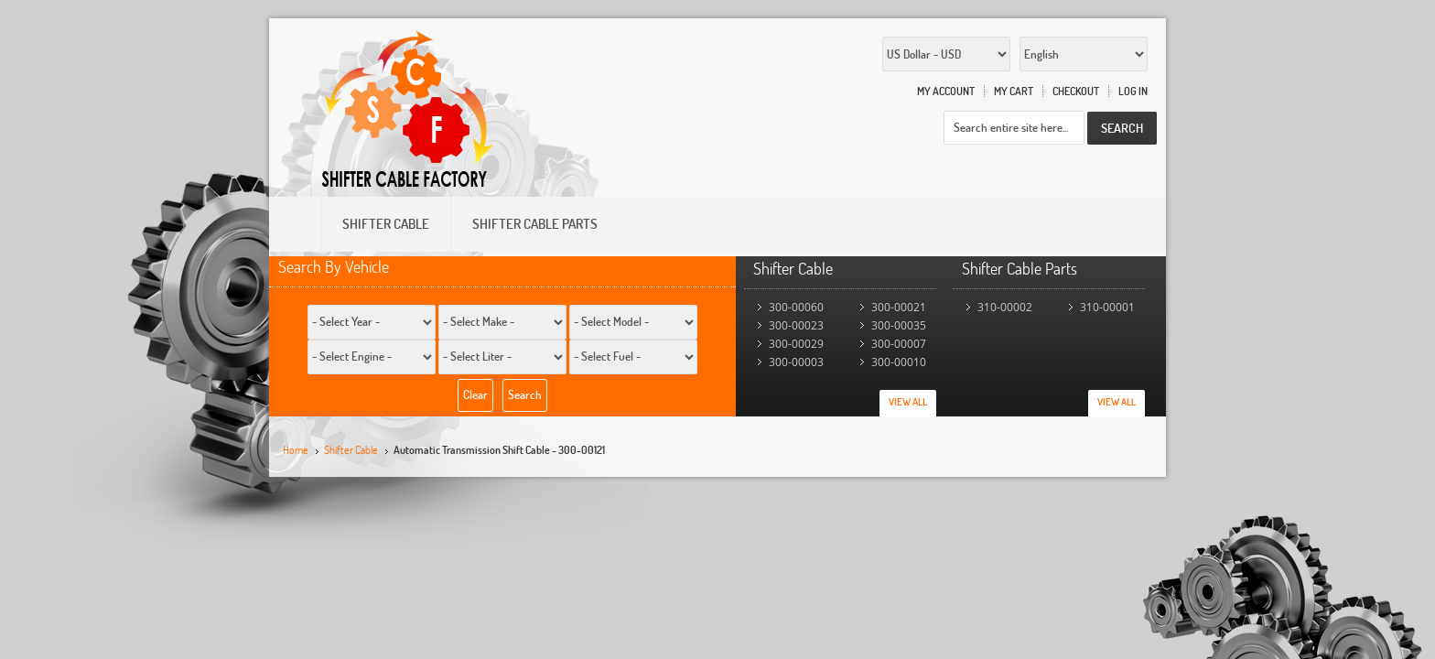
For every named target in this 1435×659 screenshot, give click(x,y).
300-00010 (898, 362)
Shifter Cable (351, 450)
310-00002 (1004, 307)
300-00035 (898, 325)
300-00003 (796, 362)
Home (295, 450)
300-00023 (796, 325)
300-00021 (898, 307)
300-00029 (796, 343)
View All (908, 401)
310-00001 (1107, 307)
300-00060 (796, 307)
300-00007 (898, 343)
